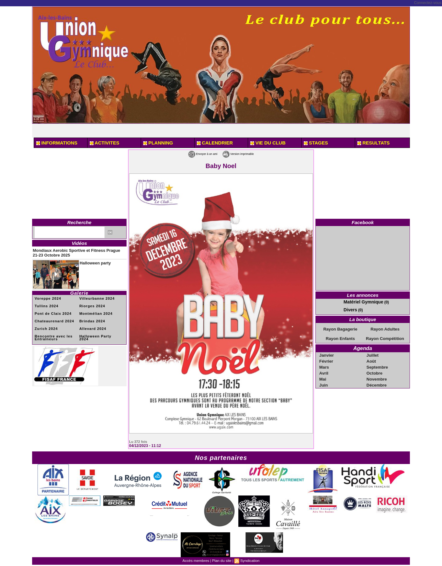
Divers (349, 309)
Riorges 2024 (91, 303)
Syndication (248, 560)
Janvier (326, 352)
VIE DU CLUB (268, 142)
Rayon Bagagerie (340, 327)
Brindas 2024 (91, 317)
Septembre (377, 364)
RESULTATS (373, 142)
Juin (324, 381)
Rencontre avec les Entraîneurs (52, 333)
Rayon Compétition (385, 337)
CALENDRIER (215, 142)
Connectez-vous (427, 3)
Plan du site (221, 560)
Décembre (376, 381)
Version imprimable (246, 153)
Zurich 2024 (45, 324)
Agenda (362, 346)
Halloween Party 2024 (98, 332)
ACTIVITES (104, 142)
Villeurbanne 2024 (95, 295)
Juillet (372, 352)
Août (371, 358)
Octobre (374, 369)
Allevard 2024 (91, 324)
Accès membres (197, 560)
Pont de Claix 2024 (51, 310)
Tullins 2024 (45, 303)
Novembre (376, 375)
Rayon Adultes (385, 327)
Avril (324, 369)
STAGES (316, 142)
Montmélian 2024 (94, 310)
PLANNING (158, 142)
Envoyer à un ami (194, 153)
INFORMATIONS (56, 142)
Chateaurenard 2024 (53, 317)
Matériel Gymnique (360, 301)
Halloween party (92, 260)
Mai (323, 375)
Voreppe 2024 (47, 295)
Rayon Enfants (340, 337)
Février (326, 358)
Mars (324, 364)
